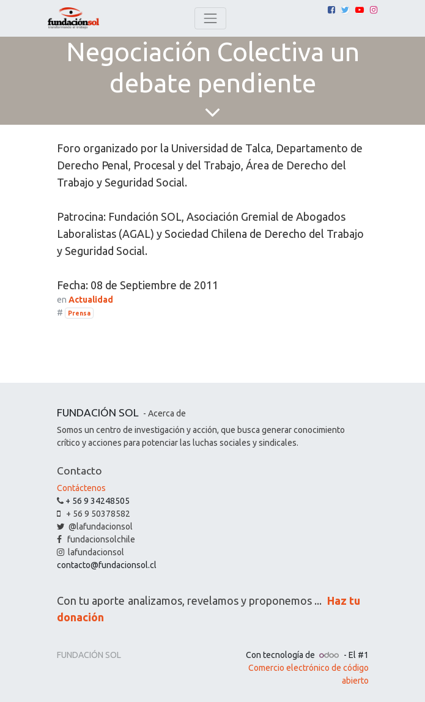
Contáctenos (81, 488)
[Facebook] (331, 10)
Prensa (79, 313)
